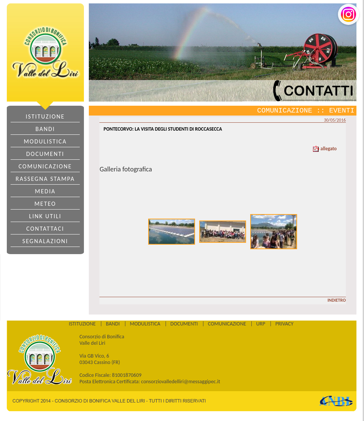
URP (260, 324)
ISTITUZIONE (45, 116)
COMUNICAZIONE (45, 166)
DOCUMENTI (45, 153)
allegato (325, 148)
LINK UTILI (45, 216)
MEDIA (45, 191)
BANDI (45, 129)
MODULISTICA (45, 141)
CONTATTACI (45, 228)
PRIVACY (284, 324)
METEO (45, 203)
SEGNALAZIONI (45, 241)
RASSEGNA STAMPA (45, 178)
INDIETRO (336, 300)
